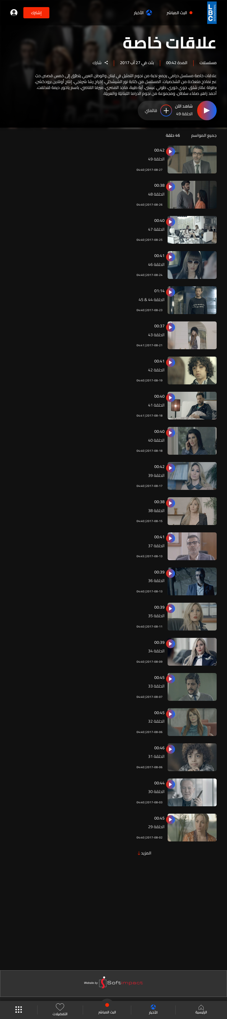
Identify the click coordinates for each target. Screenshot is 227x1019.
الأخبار (143, 12)
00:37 (159, 326)
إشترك (36, 12)
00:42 (159, 150)
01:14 (159, 291)
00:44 (159, 783)
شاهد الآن (184, 106)
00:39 (159, 572)
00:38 (159, 185)
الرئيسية (201, 1010)
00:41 (159, 255)
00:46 (159, 748)
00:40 (159, 220)
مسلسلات (208, 62)
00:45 (159, 677)
